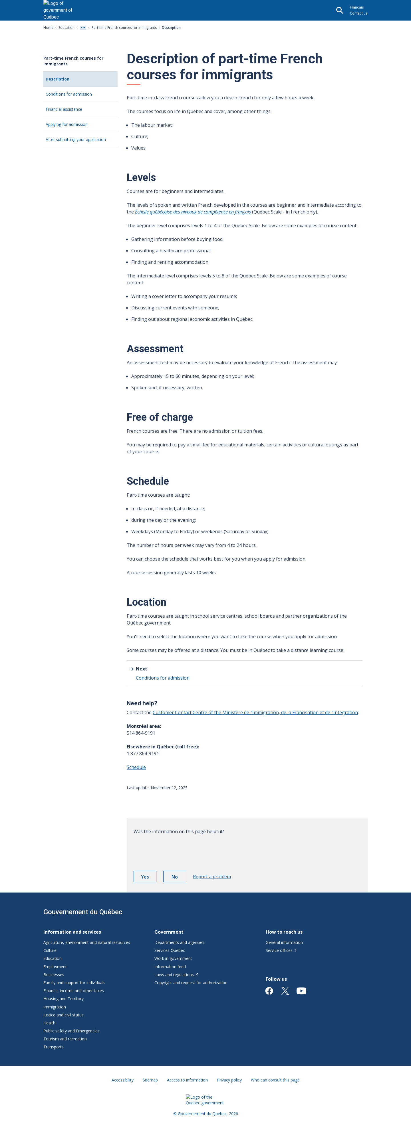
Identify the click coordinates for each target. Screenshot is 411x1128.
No (179, 877)
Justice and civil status (63, 1015)
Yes (148, 877)
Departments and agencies (179, 942)
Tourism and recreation (65, 1039)
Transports (53, 1047)
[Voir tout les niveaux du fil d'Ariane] (83, 27)
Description (65, 81)
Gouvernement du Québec (82, 912)
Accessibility (123, 1080)
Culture (50, 950)
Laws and (176, 974)
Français (357, 7)
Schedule (136, 767)
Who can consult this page (275, 1080)
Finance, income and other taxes (73, 990)
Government (169, 932)
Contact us (359, 13)
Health (49, 1023)
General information (284, 942)
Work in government (173, 958)
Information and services (72, 932)
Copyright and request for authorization (190, 982)
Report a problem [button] (212, 876)
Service (281, 950)
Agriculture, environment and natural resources (86, 942)
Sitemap (150, 1080)
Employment (55, 966)
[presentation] (177, 850)
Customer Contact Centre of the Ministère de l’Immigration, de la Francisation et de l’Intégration (255, 712)
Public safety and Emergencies (71, 1031)
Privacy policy (229, 1080)
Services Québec (169, 950)
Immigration (54, 1007)
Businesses (53, 974)
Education (66, 27)
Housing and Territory (63, 998)
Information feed (170, 966)
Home (48, 27)
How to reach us (284, 932)
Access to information (187, 1080)
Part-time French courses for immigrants (124, 27)
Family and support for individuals (74, 982)
